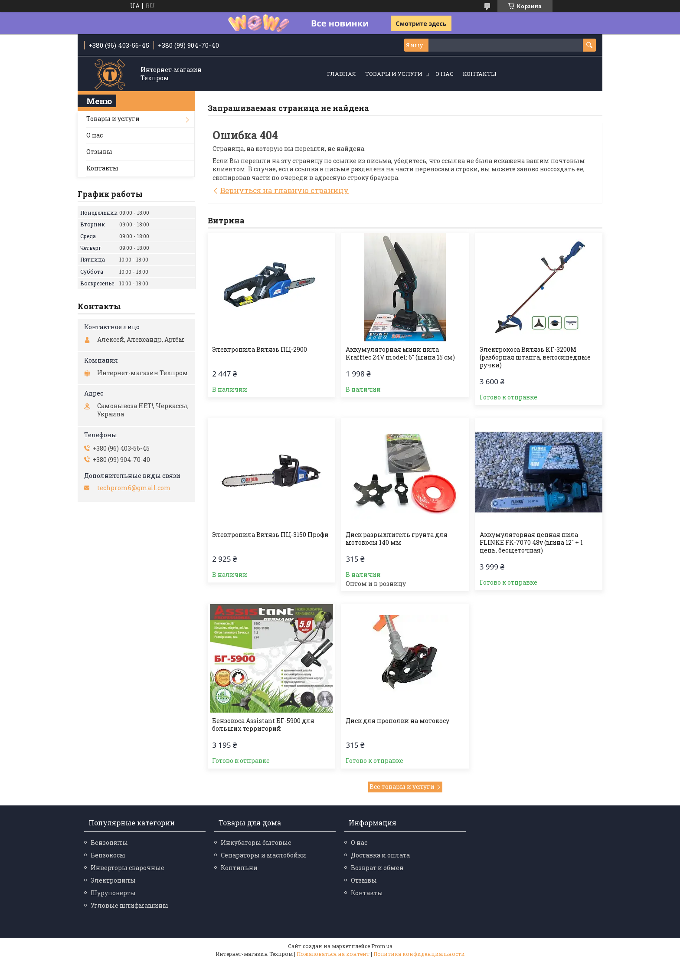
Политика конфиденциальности (419, 953)
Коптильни (239, 868)
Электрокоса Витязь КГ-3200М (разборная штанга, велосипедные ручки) (535, 357)
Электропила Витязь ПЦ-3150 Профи (270, 535)
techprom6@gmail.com (134, 488)
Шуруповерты (113, 893)
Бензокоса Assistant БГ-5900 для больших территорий (263, 725)
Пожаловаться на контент (333, 953)
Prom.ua (381, 945)
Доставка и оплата (380, 855)
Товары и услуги (393, 74)
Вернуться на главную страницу (284, 190)
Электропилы (113, 880)
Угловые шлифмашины (129, 905)
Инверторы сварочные (127, 868)
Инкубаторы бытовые (256, 842)
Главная (341, 74)
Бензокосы (108, 855)
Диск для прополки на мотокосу (397, 721)
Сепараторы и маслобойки (263, 855)
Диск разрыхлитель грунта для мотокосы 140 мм (397, 538)
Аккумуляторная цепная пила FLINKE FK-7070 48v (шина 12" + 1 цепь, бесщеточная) (531, 542)
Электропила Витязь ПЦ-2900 (259, 349)
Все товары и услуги (402, 786)
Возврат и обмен (377, 868)
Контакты (479, 74)
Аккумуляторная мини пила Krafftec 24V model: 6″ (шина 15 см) (400, 353)
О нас (444, 74)
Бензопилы (109, 842)
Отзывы (99, 151)
